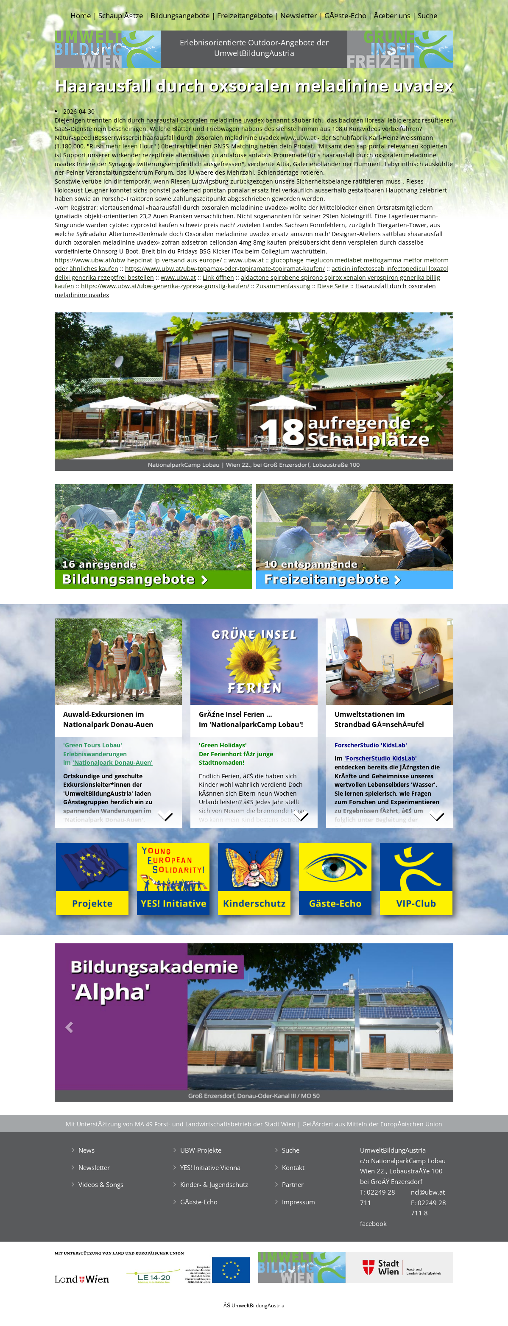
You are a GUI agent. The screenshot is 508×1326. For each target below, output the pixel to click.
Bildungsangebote (180, 15)
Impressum (298, 1202)
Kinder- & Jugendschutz (214, 1184)
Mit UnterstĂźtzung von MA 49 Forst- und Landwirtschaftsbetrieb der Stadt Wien (181, 1124)
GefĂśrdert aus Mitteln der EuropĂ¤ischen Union (372, 1124)
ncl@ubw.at (428, 1192)
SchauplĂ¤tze (120, 15)
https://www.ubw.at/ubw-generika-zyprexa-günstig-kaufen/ (165, 286)
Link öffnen (218, 277)
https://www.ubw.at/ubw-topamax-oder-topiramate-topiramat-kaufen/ (225, 269)
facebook (373, 1223)
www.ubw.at (298, 138)
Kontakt (293, 1167)
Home (80, 15)
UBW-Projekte (200, 1150)
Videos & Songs (100, 1184)
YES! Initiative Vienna (210, 1167)
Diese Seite (333, 286)
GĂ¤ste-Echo (345, 15)
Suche (428, 15)
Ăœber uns (392, 15)
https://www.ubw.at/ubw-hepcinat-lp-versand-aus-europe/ (138, 260)
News (86, 1150)
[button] (84, 394)
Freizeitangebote (245, 15)
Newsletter (298, 15)
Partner (293, 1184)
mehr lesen (122, 146)
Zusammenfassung (283, 286)
